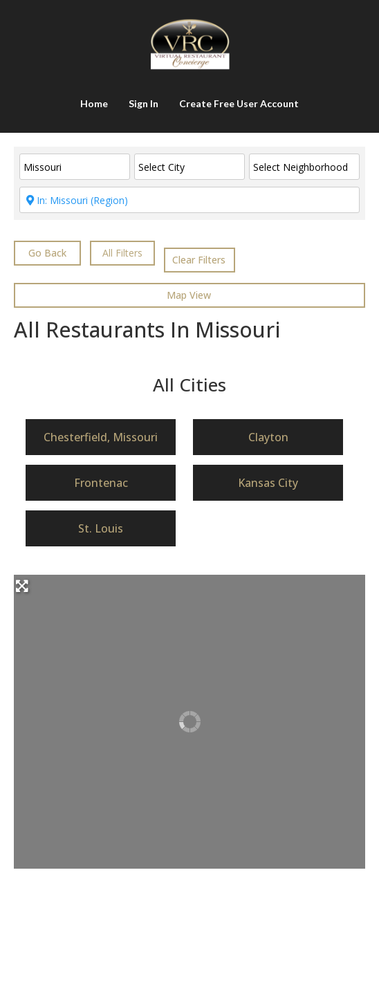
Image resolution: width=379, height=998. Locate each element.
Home (94, 103)
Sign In (143, 103)
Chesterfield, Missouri (101, 437)
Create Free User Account (239, 103)
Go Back (47, 252)
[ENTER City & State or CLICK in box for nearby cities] (189, 200)
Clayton (268, 437)
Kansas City (268, 482)
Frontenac (101, 482)
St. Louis (100, 528)
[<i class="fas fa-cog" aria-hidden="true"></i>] (122, 253)
